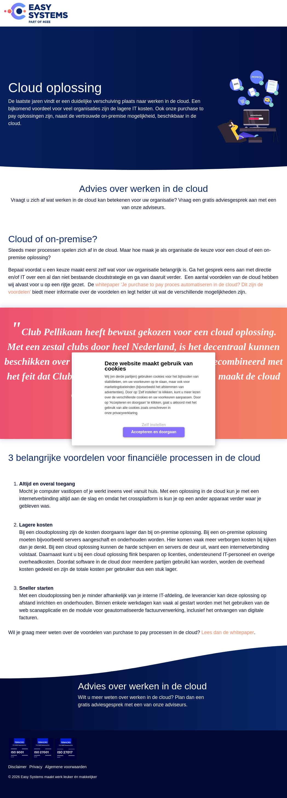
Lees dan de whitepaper (227, 632)
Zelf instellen (154, 424)
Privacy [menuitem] (35, 767)
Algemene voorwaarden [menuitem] (66, 767)
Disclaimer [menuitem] (17, 767)
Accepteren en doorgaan (153, 431)
